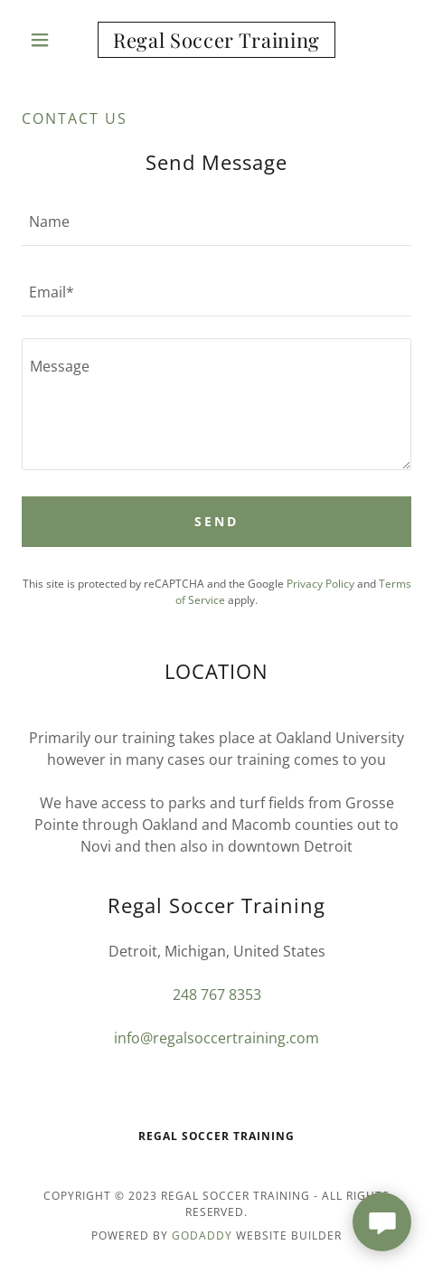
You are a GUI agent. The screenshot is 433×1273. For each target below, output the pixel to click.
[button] (51, 40)
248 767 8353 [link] (217, 994)
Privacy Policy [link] (320, 583)
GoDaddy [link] (202, 1235)
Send (216, 521)
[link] (216, 40)
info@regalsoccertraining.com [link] (216, 1038)
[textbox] (216, 221)
